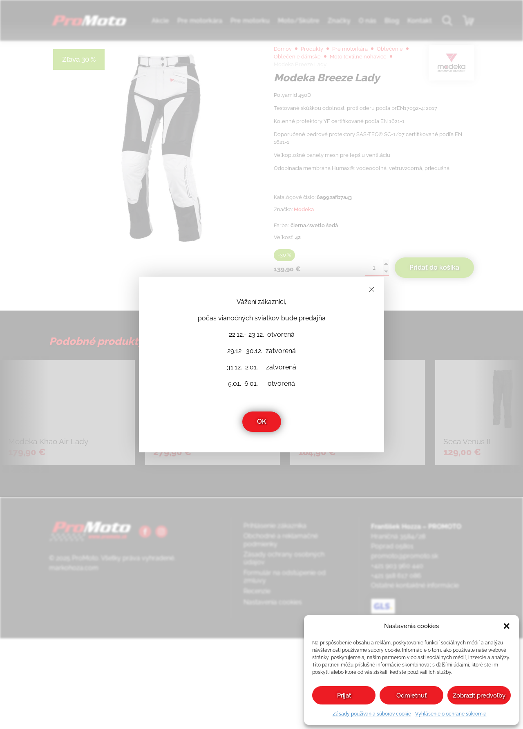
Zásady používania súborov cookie (372, 714)
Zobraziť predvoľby (479, 695)
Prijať (344, 695)
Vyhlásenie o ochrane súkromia (451, 714)
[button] (507, 626)
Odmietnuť (411, 695)
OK (261, 421)
